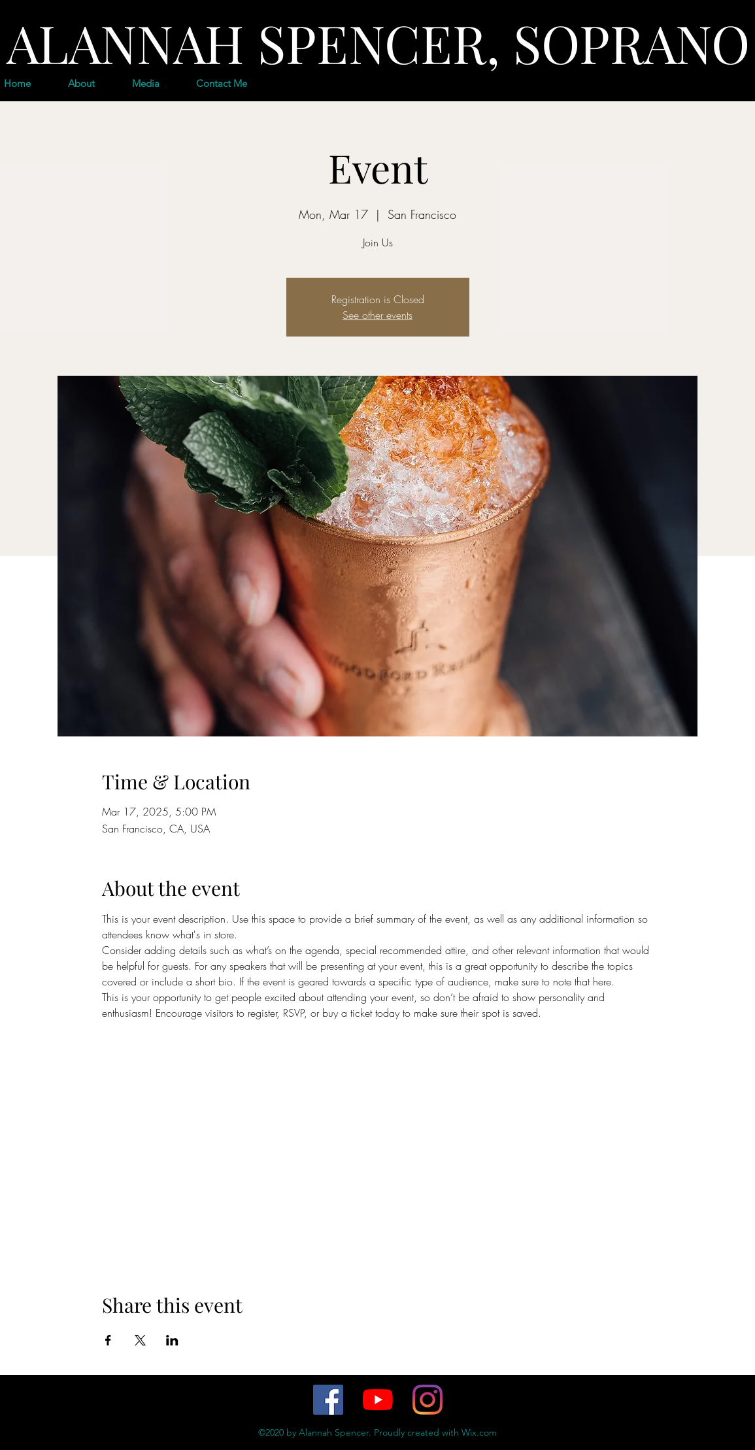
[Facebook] (328, 1400)
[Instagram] (427, 1400)
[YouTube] (378, 1400)
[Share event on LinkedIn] (172, 1340)
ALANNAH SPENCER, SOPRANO (378, 42)
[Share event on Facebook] (108, 1340)
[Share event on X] (140, 1340)
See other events (377, 315)
